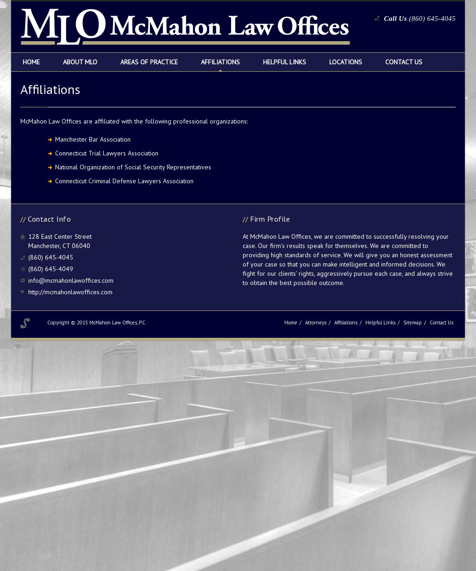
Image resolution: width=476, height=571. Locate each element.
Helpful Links (284, 62)
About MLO (80, 62)
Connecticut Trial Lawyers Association (106, 153)
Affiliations (220, 62)
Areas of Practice (149, 62)
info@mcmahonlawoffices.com (70, 280)
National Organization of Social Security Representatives (133, 167)
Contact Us (403, 62)
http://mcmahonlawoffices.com (70, 292)
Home (31, 62)
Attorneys (315, 322)
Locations (345, 62)
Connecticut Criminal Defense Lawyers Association (124, 181)
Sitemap (412, 322)
